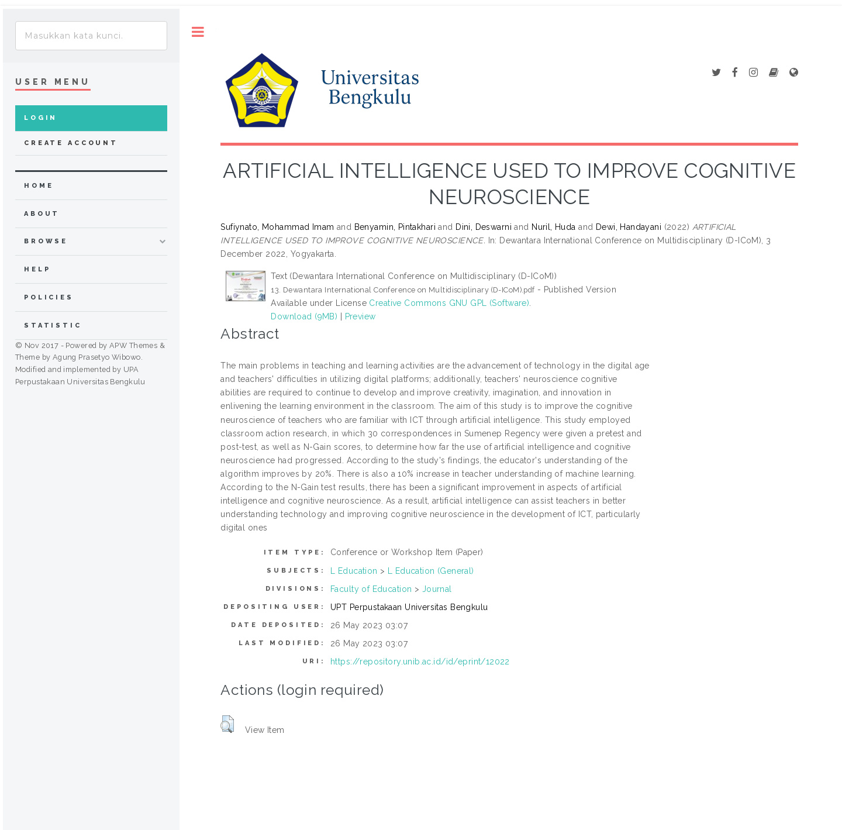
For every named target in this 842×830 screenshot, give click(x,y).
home (38, 186)
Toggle (198, 32)
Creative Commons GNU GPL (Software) (449, 303)
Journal (437, 589)
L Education (354, 571)
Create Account (71, 143)
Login (40, 118)
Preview (360, 316)
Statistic (53, 325)
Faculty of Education (371, 589)
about (42, 214)
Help (37, 269)
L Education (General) (431, 571)
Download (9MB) (304, 316)
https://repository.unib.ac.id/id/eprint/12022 (420, 661)
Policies (49, 297)
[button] (227, 724)
